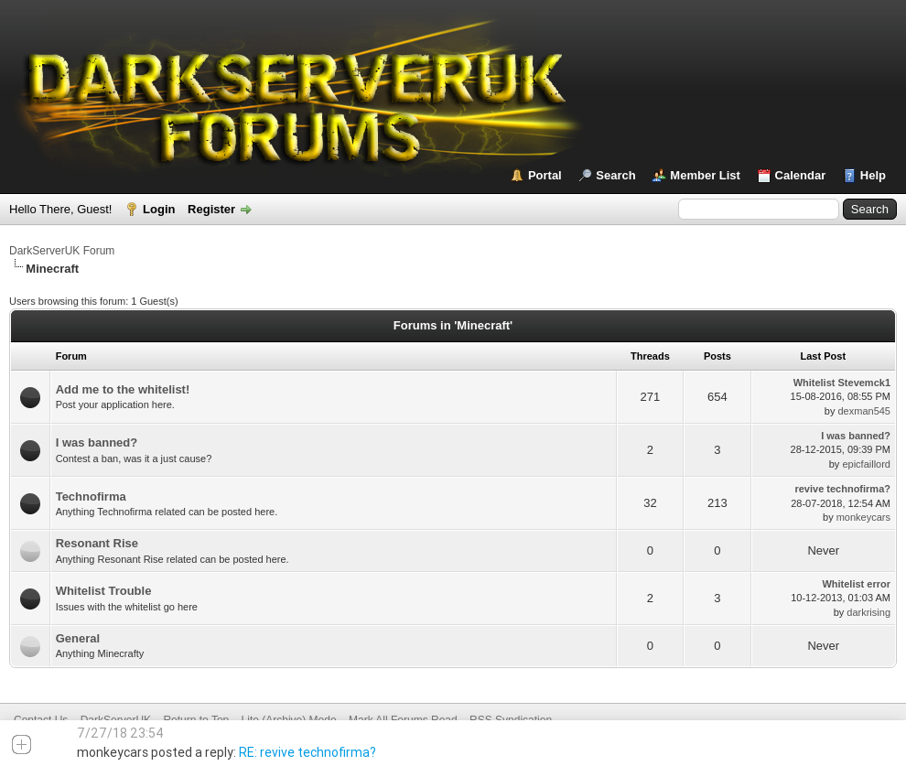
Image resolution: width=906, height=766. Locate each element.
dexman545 (864, 410)
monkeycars (863, 517)
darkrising (868, 612)
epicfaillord (866, 464)
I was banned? (97, 442)
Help (873, 175)
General (78, 638)
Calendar (800, 175)
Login (159, 209)
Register (211, 209)
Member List (705, 175)
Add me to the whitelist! (123, 389)
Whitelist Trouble (104, 591)
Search (615, 175)
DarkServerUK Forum (61, 250)
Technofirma (91, 496)
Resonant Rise (97, 543)
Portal (545, 175)
